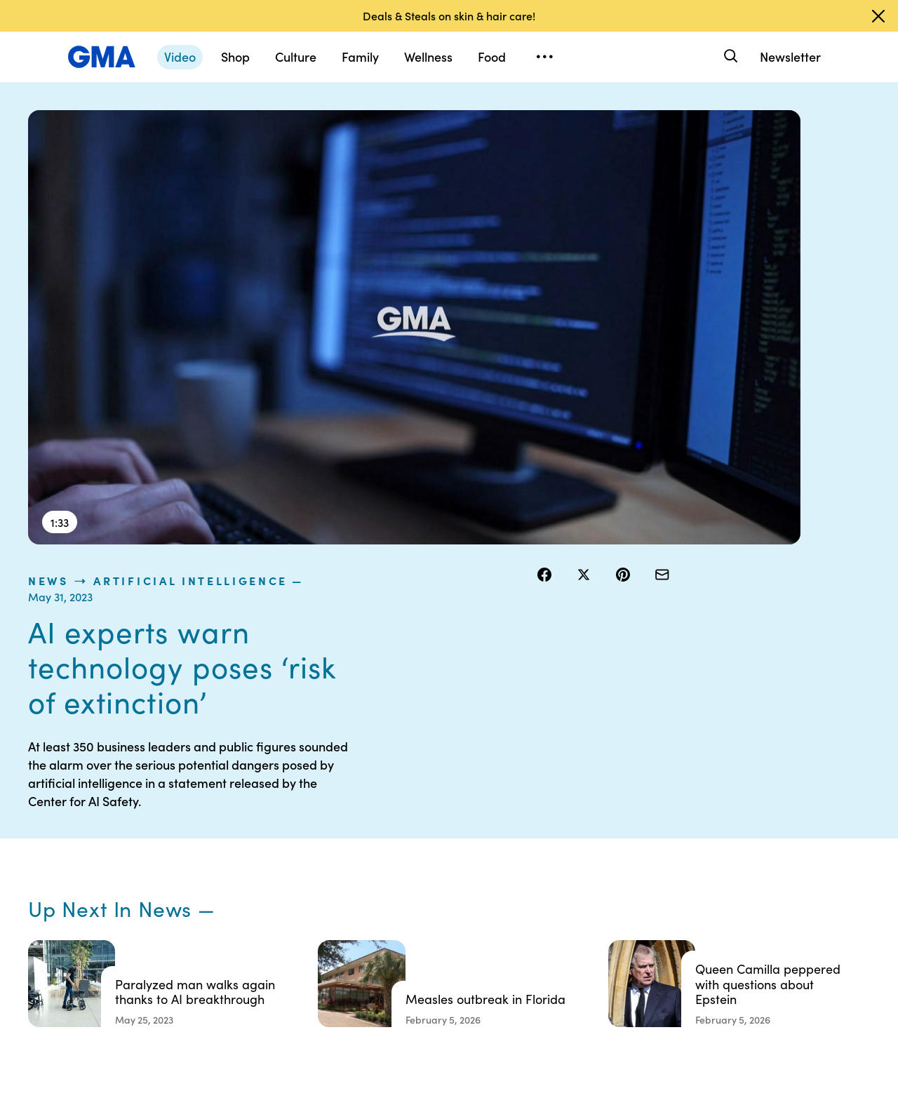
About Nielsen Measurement (551, 903)
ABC (639, 884)
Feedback (543, 960)
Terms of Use (440, 859)
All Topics (649, 934)
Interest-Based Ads (564, 871)
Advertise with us (450, 998)
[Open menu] (544, 56)
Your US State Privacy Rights (551, 839)
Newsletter (790, 56)
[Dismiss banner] (878, 16)
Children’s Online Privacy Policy (449, 966)
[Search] (729, 56)
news (553, 118)
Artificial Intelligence (695, 118)
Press (533, 934)
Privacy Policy (443, 884)
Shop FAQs (653, 833)
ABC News (652, 859)
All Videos (650, 909)
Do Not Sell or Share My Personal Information (456, 922)
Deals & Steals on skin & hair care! (449, 15)
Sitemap (756, 833)
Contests (431, 833)
